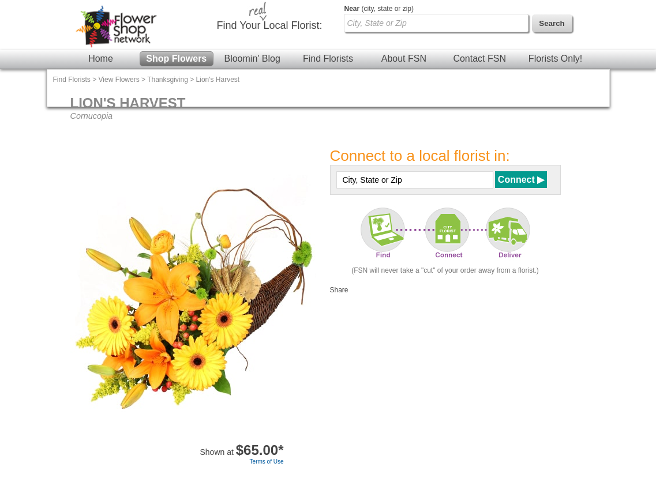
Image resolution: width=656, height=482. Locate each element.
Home (100, 58)
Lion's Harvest (218, 80)
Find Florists (328, 58)
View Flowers (119, 80)
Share (339, 290)
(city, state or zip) (379, 9)
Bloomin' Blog (252, 58)
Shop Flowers (176, 58)
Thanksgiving (167, 80)
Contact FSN (479, 58)
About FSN (403, 58)
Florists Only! (555, 58)
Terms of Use (267, 461)
